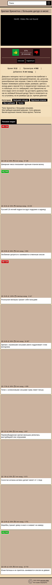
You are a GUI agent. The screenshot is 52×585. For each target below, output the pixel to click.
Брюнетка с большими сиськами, (20, 108)
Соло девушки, (35, 110)
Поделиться (30, 61)
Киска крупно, (28, 112)
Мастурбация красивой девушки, (15, 110)
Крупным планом (38, 100)
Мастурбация (9, 103)
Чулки (21, 103)
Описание (21, 61)
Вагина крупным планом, (12, 112)
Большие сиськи (20, 100)
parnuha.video (44, 580)
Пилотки (37, 112)
